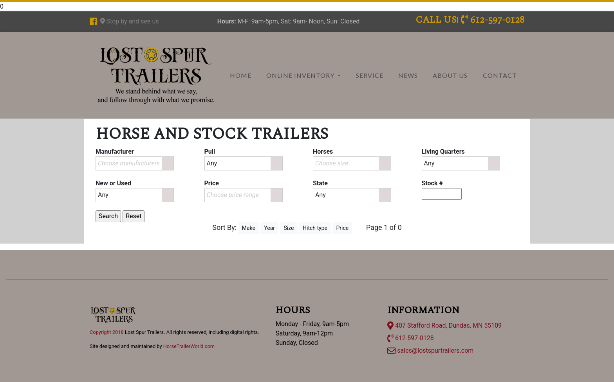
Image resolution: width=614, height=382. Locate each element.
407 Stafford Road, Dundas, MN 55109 (444, 325)
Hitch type (315, 228)
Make (248, 228)
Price (342, 228)
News (408, 75)
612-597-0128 (410, 338)
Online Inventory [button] (301, 75)
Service (369, 75)
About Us (450, 75)
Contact (500, 75)
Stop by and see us (129, 21)
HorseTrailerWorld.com (189, 346)
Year (269, 228)
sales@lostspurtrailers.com (430, 350)
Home (240, 75)
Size (289, 228)
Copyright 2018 (107, 332)
